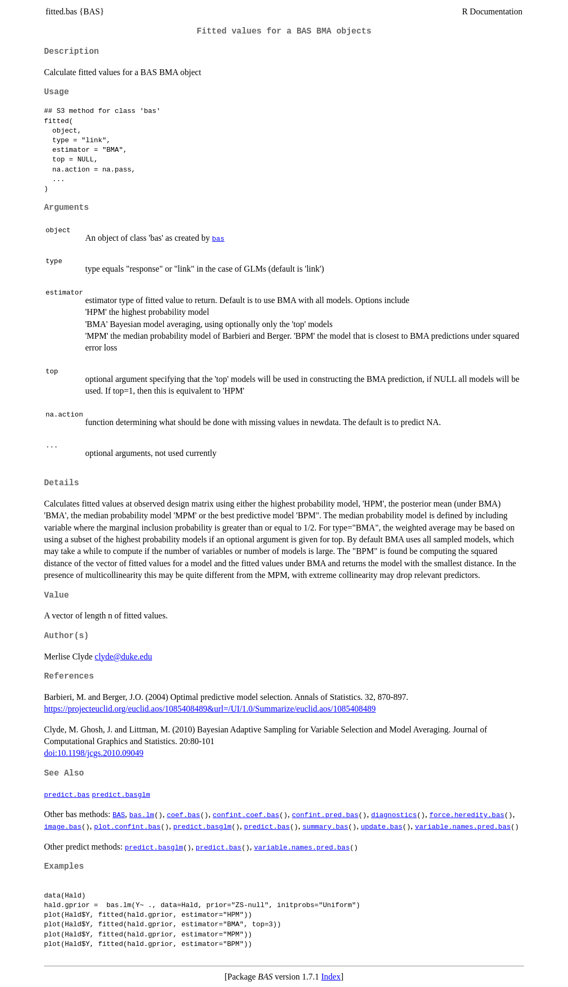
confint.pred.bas (325, 814)
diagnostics (394, 814)
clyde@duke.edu (124, 656)
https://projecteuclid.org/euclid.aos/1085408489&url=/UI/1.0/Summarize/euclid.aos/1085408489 (210, 708)
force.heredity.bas (466, 814)
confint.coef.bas (246, 814)
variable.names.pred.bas (462, 826)
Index (330, 976)
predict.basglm (121, 794)
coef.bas (183, 814)
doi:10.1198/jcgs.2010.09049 (94, 752)
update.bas (381, 826)
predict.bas (67, 794)
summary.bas (325, 826)
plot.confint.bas (127, 826)
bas (218, 238)
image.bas (63, 826)
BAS (119, 814)
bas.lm (141, 814)
